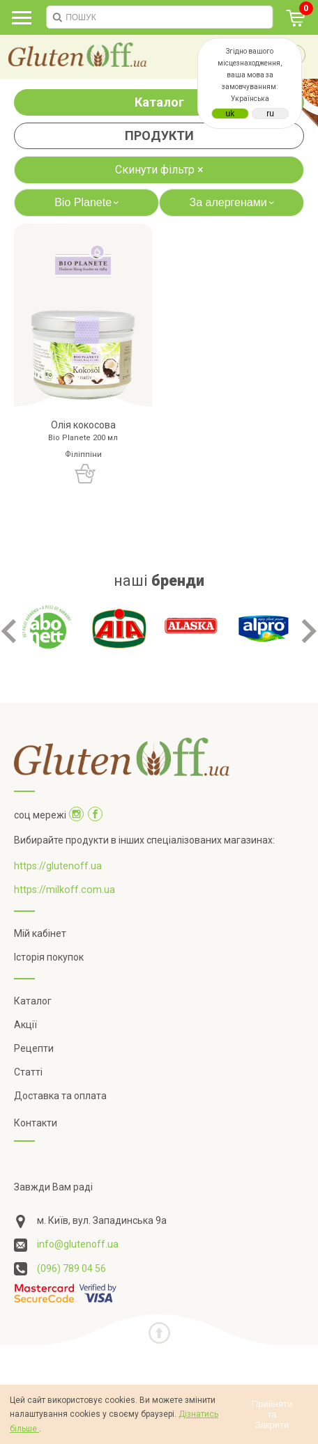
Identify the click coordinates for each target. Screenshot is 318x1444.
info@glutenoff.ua (78, 1244)
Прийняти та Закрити (272, 1414)
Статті (28, 1072)
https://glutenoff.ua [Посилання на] (58, 865)
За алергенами (234, 202)
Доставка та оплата (60, 1095)
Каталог (159, 102)
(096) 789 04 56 (71, 1268)
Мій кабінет (40, 933)
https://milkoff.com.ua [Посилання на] (64, 889)
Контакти (35, 1122)
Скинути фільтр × (159, 169)
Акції (25, 1024)
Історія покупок (49, 957)
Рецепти (34, 1048)
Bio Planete (88, 202)
